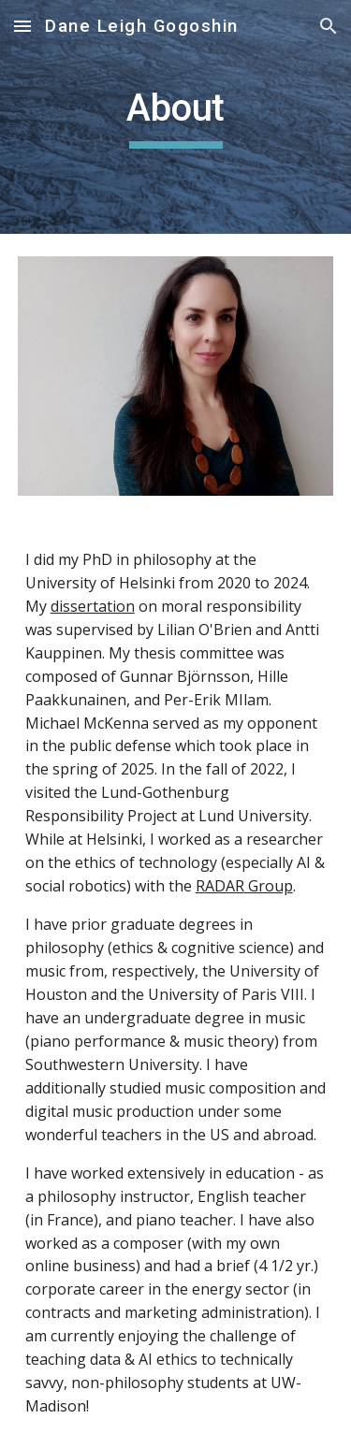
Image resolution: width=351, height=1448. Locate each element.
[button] (22, 25)
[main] (176, 117)
